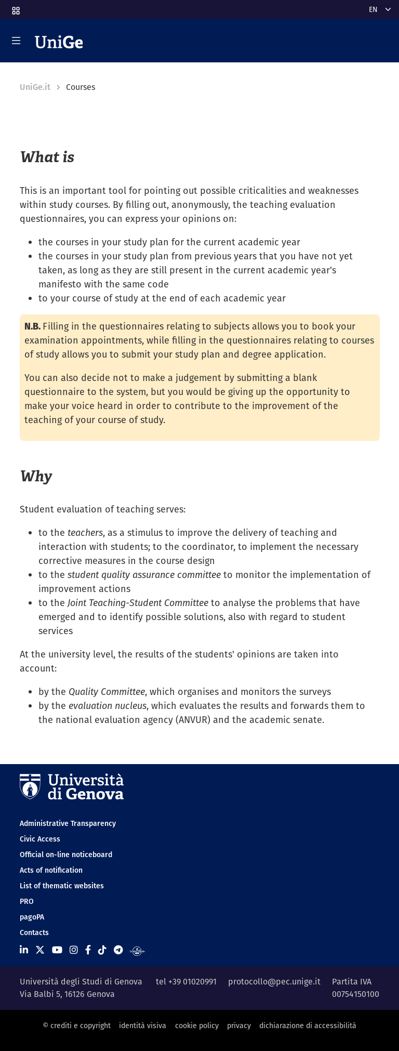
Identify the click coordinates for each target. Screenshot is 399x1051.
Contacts (34, 932)
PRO (27, 901)
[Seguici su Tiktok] (102, 949)
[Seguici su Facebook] (88, 949)
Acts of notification (51, 870)
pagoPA (32, 917)
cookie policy (197, 1025)
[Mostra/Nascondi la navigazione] (16, 40)
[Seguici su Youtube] (57, 949)
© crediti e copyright (77, 1025)
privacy (239, 1025)
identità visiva (142, 1025)
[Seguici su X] (40, 949)
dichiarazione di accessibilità (307, 1025)
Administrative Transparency (68, 823)
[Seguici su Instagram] (74, 949)
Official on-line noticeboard (66, 854)
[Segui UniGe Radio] (137, 949)
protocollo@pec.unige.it (274, 982)
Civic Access (40, 839)
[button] (15, 7)
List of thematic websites (62, 886)
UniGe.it (35, 87)
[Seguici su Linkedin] (24, 949)
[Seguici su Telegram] (118, 949)
